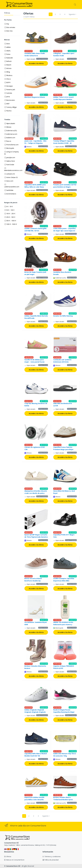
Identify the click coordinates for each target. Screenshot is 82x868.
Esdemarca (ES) (11, 130)
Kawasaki (9, 58)
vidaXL (8, 51)
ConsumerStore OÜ (13, 866)
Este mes (9, 31)
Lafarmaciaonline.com (11, 186)
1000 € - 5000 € (11, 224)
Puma (7, 54)
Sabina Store (10, 161)
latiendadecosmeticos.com (13, 169)
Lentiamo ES (10, 174)
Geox (7, 44)
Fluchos (8, 111)
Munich (8, 65)
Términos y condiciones (52, 856)
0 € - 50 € (9, 206)
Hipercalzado (10, 123)
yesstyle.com (10, 157)
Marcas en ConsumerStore (14, 860)
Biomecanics (10, 100)
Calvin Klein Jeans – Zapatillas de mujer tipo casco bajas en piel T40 (64, 230)
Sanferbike (9, 190)
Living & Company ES (11, 153)
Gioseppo (9, 86)
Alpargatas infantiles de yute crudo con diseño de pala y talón (35, 493)
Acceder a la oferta (36, 63)
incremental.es (10, 194)
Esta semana (10, 27)
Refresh (8, 61)
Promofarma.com (11, 145)
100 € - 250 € (10, 214)
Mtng (7, 72)
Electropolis (9, 148)
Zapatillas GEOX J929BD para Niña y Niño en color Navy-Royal (35, 187)
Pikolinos (8, 75)
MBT (7, 104)
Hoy (7, 24)
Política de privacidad (51, 860)
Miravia (8, 127)
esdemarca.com (11, 134)
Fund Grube (9, 165)
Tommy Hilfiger (11, 107)
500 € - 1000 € (10, 221)
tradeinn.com (10, 138)
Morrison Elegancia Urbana (34, 97)
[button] (75, 4)
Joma (7, 97)
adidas (8, 47)
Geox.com (9, 181)
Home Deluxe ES (11, 177)
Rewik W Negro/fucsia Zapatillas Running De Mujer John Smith (64, 712)
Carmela (8, 93)
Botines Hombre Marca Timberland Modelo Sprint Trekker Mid (63, 799)
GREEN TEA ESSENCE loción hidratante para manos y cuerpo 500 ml (63, 624)
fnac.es (8, 141)
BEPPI (7, 82)
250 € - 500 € (10, 217)
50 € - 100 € (9, 210)
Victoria (8, 68)
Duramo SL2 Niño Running (63, 316)
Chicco (8, 79)
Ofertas (7, 856)
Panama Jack (10, 90)
